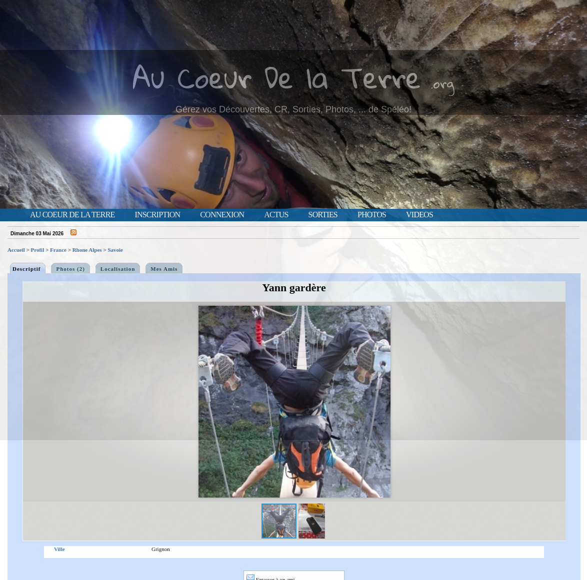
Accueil (16, 250)
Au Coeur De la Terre (276, 77)
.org (442, 83)
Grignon (161, 549)
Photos (372, 215)
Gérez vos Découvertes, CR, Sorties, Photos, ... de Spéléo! (294, 109)
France (58, 250)
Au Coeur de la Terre (72, 215)
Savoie (115, 250)
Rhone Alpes (87, 250)
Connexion (222, 215)
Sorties (323, 215)
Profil (37, 250)
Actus (276, 215)
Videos (419, 215)
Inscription (157, 215)
